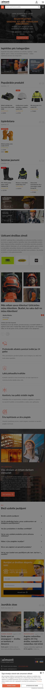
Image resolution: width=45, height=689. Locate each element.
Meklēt (39, 7)
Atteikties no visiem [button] (32, 685)
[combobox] (41, 673)
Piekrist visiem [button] (11, 685)
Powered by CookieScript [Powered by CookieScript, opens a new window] (37, 688)
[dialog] (22, 680)
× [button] (43, 673)
